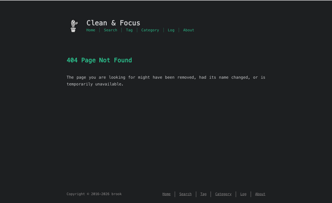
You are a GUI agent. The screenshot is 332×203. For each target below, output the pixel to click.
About (188, 30)
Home (90, 30)
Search (110, 30)
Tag (129, 30)
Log (171, 30)
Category (150, 30)
